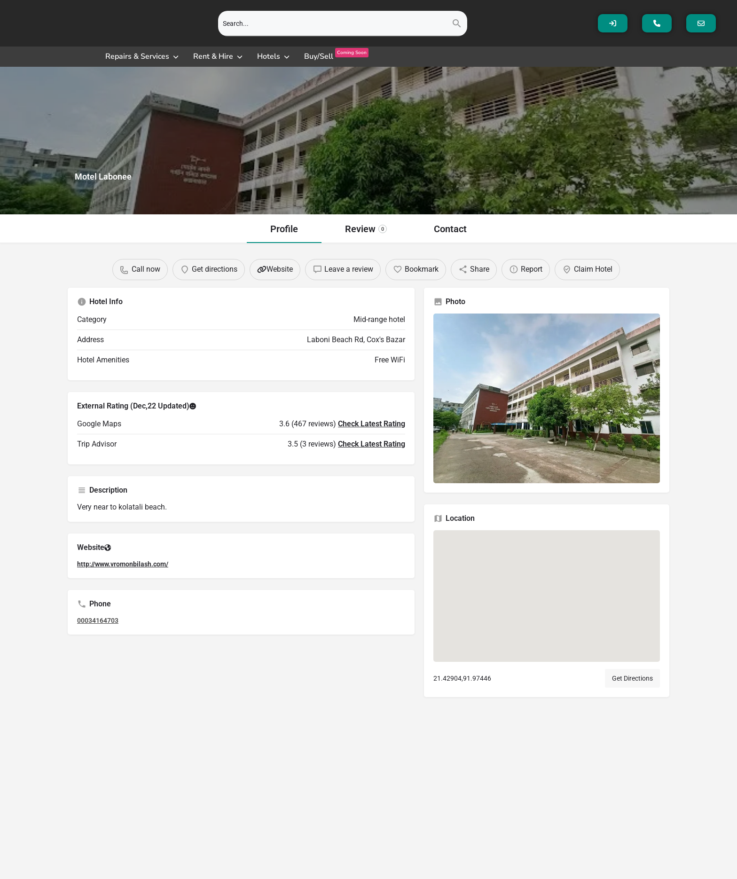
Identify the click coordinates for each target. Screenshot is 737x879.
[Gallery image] (546, 407)
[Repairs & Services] (143, 56)
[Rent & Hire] (218, 56)
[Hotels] (274, 56)
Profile (284, 229)
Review (366, 229)
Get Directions (632, 687)
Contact (450, 229)
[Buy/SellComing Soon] (336, 56)
